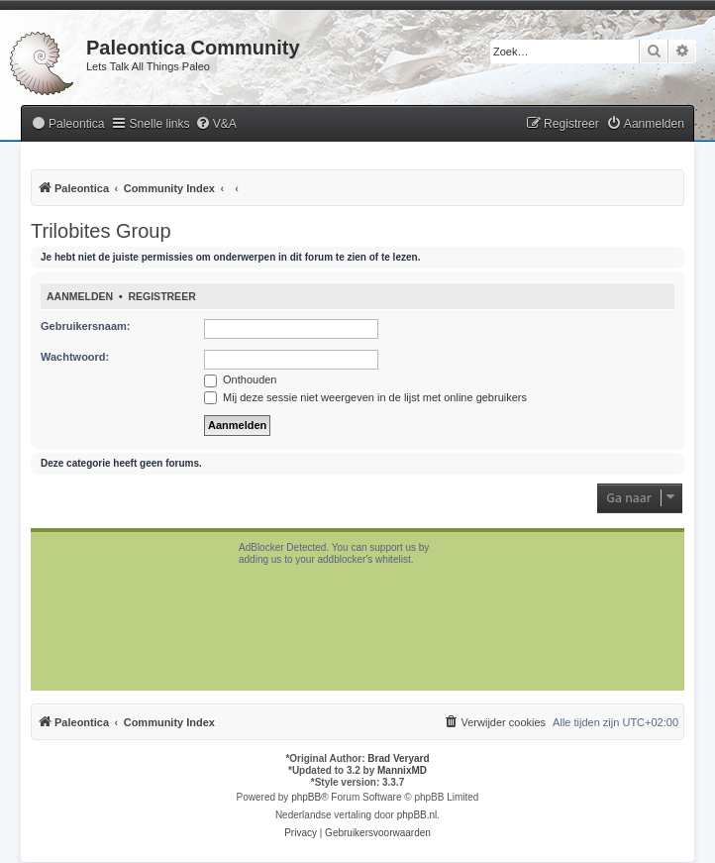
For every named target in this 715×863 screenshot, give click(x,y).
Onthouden (240, 379)
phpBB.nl (417, 814)
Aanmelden (80, 296)
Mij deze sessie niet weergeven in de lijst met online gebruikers (365, 397)
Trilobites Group (101, 231)
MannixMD (402, 770)
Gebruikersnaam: (85, 326)
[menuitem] (67, 124)
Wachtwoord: (75, 357)
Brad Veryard (398, 758)
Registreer (161, 296)
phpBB (306, 797)
